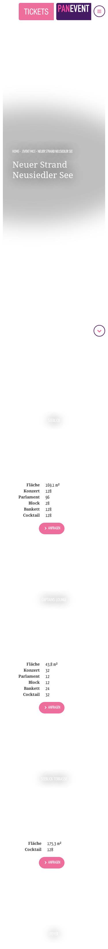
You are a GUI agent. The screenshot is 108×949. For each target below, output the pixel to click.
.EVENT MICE (29, 152)
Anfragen (54, 528)
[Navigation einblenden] (99, 11)
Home (16, 152)
